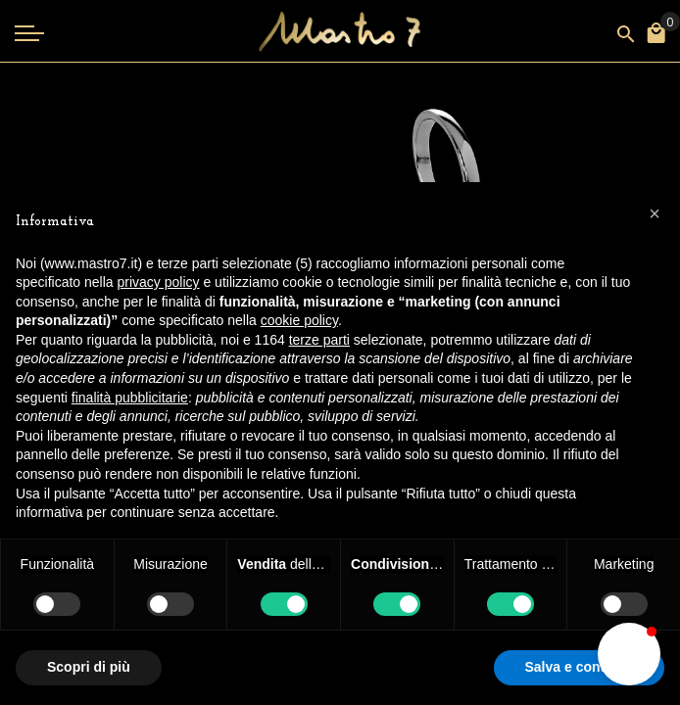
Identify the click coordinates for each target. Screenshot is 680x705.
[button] (629, 654)
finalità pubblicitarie (130, 397)
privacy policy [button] (159, 282)
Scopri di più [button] (88, 667)
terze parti (319, 340)
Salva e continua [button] (579, 667)
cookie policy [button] (299, 320)
